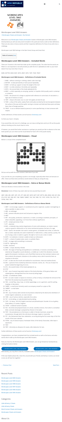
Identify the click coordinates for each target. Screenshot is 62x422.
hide (14, 55)
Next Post (56, 365)
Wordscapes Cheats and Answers (12, 35)
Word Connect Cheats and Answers (11, 409)
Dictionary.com (36, 114)
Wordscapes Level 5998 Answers (11, 384)
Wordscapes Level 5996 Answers (11, 389)
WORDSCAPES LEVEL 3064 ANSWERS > (47, 349)
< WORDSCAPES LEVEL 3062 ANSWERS (15, 349)
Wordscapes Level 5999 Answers (11, 381)
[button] (44, 4)
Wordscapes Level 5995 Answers (11, 392)
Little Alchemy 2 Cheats (8, 403)
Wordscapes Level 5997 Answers (11, 387)
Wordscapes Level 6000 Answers (11, 378)
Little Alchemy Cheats (7, 406)
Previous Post (6, 365)
